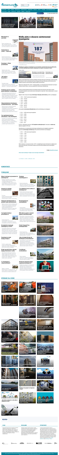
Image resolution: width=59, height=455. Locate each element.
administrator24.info (9, 5)
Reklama (56, 2)
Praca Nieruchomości (40, 13)
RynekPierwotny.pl (54, 150)
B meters (18, 11)
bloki (34, 158)
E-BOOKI (9, 11)
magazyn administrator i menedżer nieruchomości (34, 2)
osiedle (26, 158)
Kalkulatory (28, 11)
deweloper (22, 158)
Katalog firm (4, 11)
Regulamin (43, 2)
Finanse (12, 9)
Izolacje (30, 443)
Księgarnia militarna (55, 443)
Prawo (9, 9)
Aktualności (4, 9)
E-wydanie (43, 9)
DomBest (23, 11)
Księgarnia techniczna (48, 443)
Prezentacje (13, 11)
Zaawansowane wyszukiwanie (25, 6)
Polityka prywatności (48, 2)
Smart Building (24, 9)
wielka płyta (30, 158)
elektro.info (14, 443)
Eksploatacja (17, 9)
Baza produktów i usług (50, 9)
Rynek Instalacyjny (39, 443)
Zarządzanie (30, 9)
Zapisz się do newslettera (53, 13)
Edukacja (35, 9)
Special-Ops (22, 443)
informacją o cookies (48, 438)
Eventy (39, 9)
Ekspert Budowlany (5, 443)
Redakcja (53, 2)
